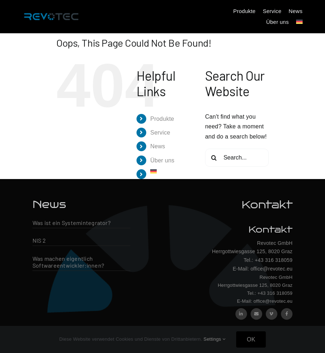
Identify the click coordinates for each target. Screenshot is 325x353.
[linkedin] (241, 314)
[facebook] (286, 314)
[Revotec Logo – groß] (51, 12)
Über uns (162, 160)
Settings (214, 339)
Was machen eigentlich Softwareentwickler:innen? (68, 262)
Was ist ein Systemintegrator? (71, 222)
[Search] (214, 158)
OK (251, 339)
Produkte (162, 119)
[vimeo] (271, 314)
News (157, 146)
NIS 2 (39, 240)
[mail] (256, 314)
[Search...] (237, 158)
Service (160, 132)
